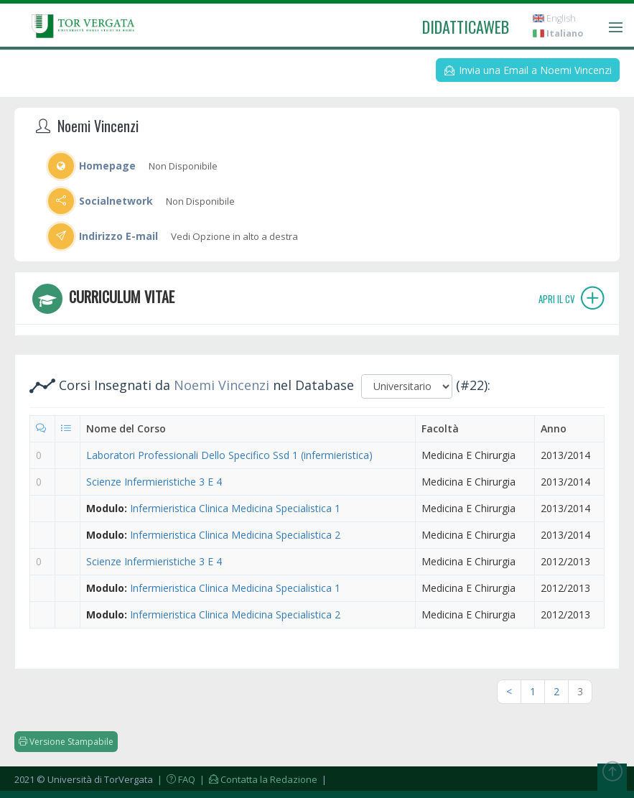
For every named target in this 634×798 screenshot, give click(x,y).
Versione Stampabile (66, 742)
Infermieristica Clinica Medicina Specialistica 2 (235, 535)
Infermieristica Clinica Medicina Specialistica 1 (235, 508)
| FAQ (175, 779)
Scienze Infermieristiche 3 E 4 (154, 481)
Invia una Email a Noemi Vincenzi (528, 70)
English (554, 18)
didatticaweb (465, 26)
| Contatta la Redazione (257, 779)
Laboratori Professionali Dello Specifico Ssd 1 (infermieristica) (229, 455)
